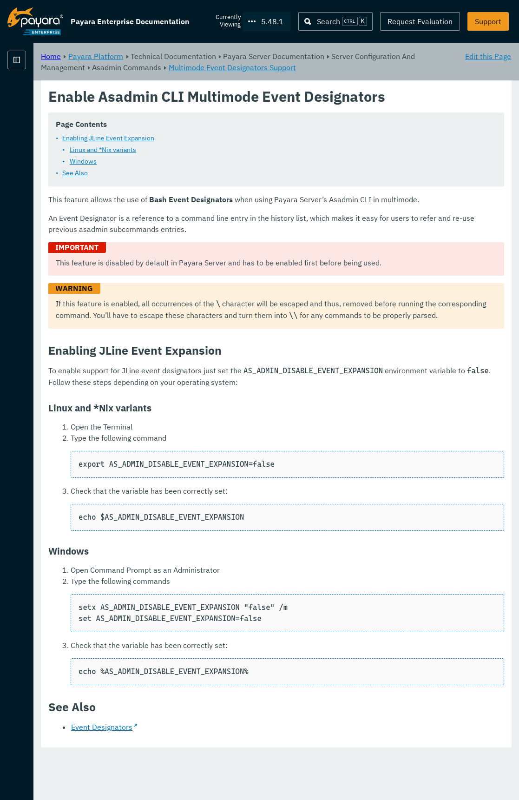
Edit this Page (488, 55)
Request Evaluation (420, 21)
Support (488, 21)
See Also (191, 184)
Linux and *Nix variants (218, 161)
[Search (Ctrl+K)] (335, 21)
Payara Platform (211, 55)
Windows (198, 172)
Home (167, 55)
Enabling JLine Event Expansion (224, 149)
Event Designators (217, 772)
